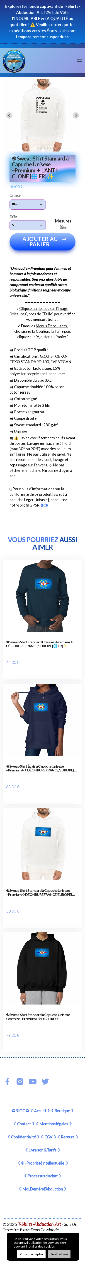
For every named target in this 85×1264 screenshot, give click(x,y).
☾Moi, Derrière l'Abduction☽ (42, 1188)
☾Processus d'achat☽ (42, 1175)
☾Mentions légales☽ (53, 1123)
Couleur (15, 195)
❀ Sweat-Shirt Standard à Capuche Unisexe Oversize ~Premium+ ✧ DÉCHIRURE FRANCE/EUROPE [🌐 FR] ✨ (38, 1017)
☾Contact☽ (24, 1123)
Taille (13, 216)
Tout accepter (31, 1254)
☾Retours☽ (68, 1136)
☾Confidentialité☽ (23, 1136)
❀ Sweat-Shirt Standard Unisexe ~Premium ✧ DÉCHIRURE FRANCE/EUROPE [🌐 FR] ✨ (39, 644)
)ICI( (45, 505)
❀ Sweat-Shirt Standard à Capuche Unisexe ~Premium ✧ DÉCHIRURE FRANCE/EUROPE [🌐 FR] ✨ (41, 892)
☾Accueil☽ (40, 1110)
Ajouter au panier (44, 242)
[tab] (34, 148)
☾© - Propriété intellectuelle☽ (43, 1163)
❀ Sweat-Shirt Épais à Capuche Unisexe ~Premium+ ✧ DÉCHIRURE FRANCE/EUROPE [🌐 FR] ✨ (42, 768)
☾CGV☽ (48, 1136)
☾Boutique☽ (62, 1110)
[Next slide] (76, 115)
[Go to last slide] (9, 115)
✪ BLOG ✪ (20, 1110)
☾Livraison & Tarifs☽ (42, 1149)
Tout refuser (59, 1254)
